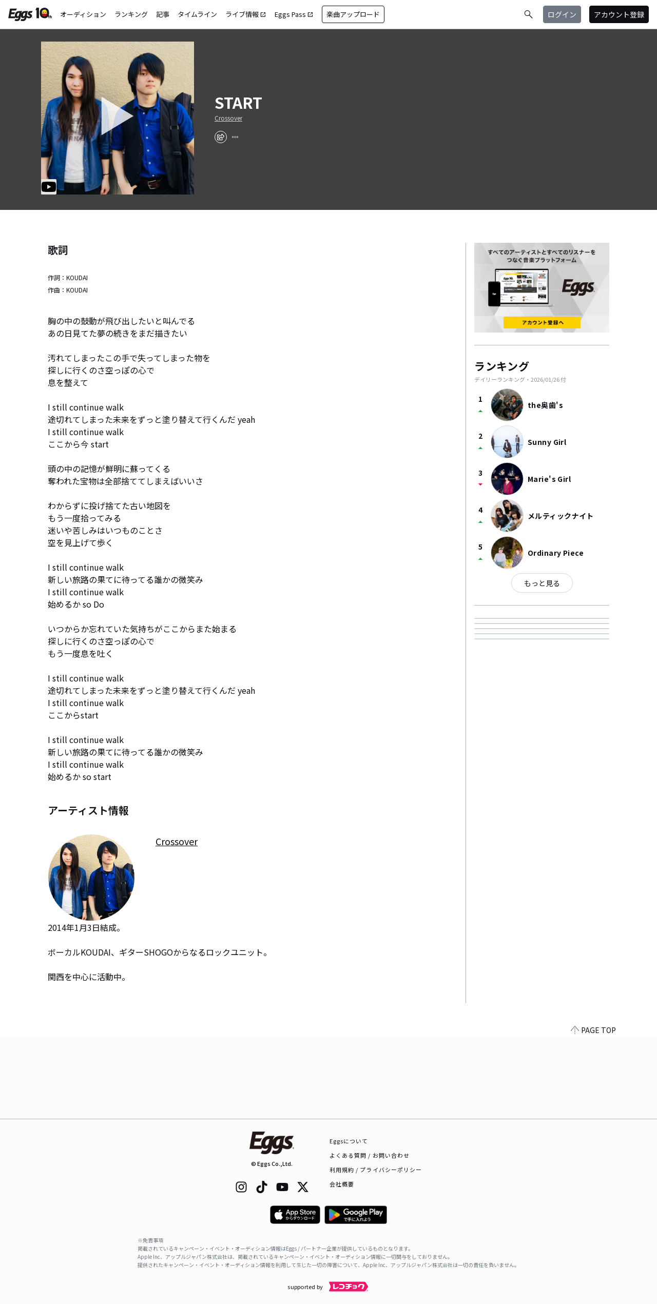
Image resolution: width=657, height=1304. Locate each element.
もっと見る (542, 583)
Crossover (228, 118)
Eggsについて (349, 1141)
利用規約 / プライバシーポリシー (376, 1169)
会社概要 (342, 1184)
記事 (162, 14)
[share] (221, 137)
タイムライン (197, 14)
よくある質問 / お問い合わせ (370, 1155)
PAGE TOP (593, 1112)
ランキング (131, 14)
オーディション (83, 14)
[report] (235, 137)
